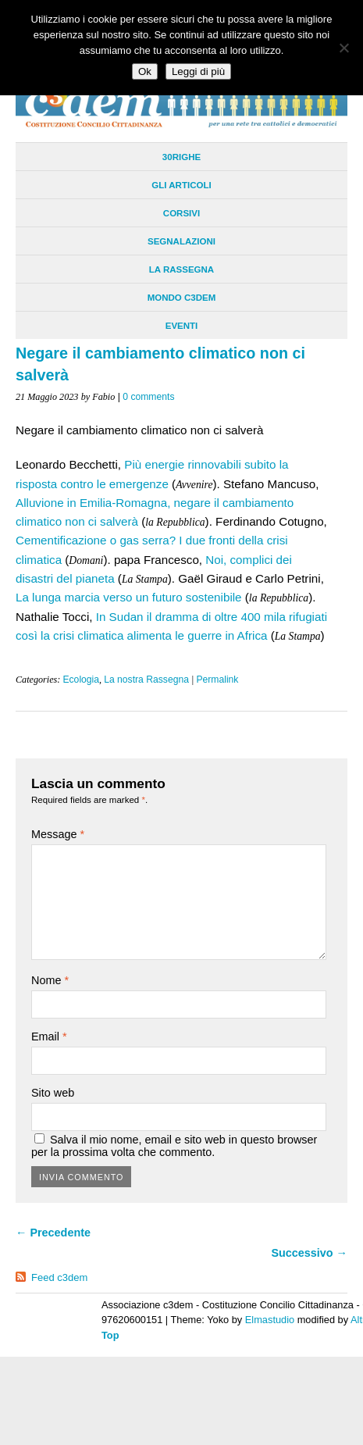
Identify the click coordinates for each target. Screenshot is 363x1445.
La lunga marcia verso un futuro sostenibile (129, 597)
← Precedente (53, 1232)
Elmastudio (269, 1319)
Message (57, 834)
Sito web (52, 1092)
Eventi (181, 325)
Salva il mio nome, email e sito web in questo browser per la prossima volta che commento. (174, 1145)
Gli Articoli (181, 185)
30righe (181, 157)
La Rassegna (181, 269)
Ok (144, 71)
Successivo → (309, 1253)
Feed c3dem (59, 1277)
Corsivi (181, 213)
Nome (50, 980)
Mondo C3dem (182, 297)
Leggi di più (198, 71)
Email (49, 1036)
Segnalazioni (181, 241)
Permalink (217, 679)
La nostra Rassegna (146, 679)
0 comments (148, 396)
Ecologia (80, 679)
